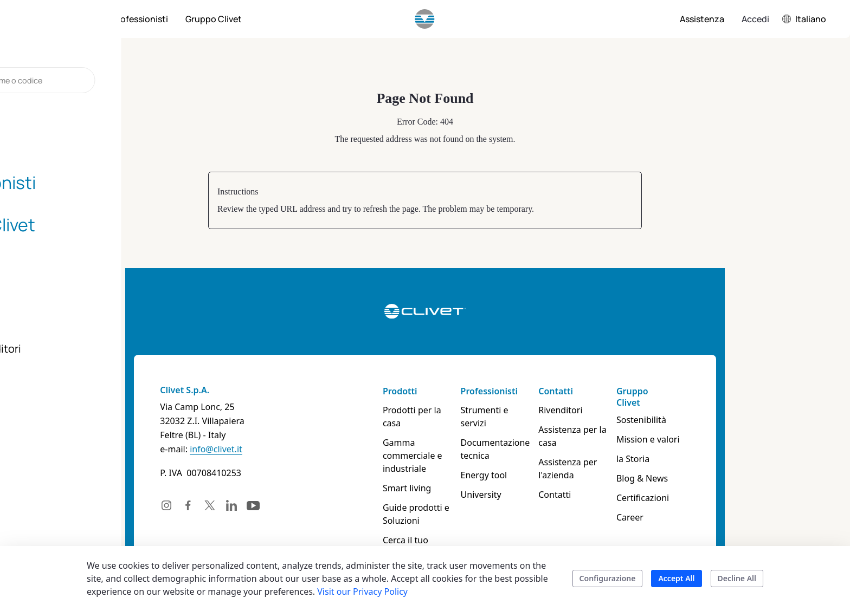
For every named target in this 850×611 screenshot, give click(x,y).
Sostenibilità (675, 410)
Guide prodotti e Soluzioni (408, 488)
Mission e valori (681, 429)
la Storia (666, 449)
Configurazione (607, 578)
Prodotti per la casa (414, 410)
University (486, 481)
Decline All (737, 578)
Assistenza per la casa (592, 436)
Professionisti (494, 391)
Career (663, 508)
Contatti (575, 391)
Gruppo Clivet (679, 391)
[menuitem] (77, 19)
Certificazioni (676, 488)
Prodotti (392, 391)
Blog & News (675, 468)
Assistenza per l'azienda (587, 468)
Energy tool (489, 462)
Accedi (755, 19)
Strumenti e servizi (504, 410)
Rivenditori (580, 410)
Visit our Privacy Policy (362, 591)
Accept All (676, 578)
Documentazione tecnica (501, 436)
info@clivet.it (169, 449)
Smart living (399, 462)
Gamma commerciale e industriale (418, 436)
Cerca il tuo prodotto (417, 514)
